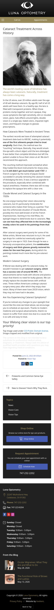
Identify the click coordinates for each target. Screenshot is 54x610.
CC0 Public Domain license (36, 330)
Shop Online (26, 438)
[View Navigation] (3, 20)
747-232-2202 (16, 502)
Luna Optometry (30, 595)
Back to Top (27, 607)
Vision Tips (31, 359)
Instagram (12, 514)
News (10, 405)
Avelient (40, 601)
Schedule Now (27, 466)
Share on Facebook (23, 363)
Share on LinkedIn (31, 363)
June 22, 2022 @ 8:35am (31, 356)
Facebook (4, 514)
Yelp (8, 514)
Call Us (17, 20)
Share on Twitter (27, 363)
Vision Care (13, 410)
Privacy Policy (16, 601)
